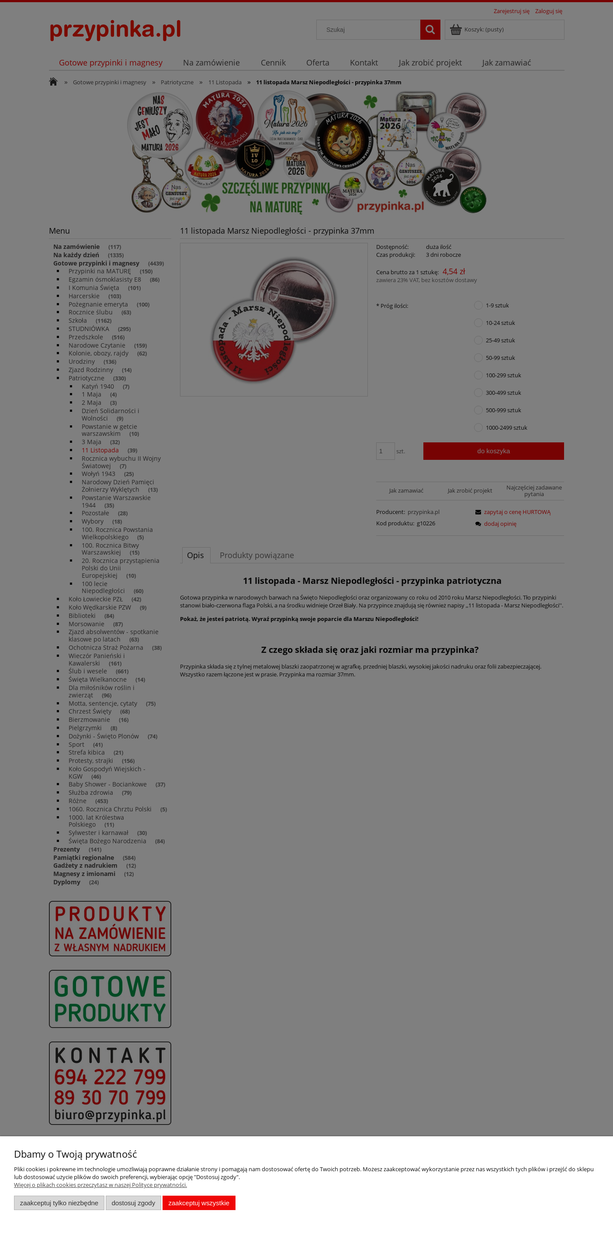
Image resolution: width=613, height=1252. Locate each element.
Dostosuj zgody (133, 1203)
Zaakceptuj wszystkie (199, 1203)
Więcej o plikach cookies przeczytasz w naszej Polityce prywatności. (100, 1185)
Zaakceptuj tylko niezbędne (59, 1203)
